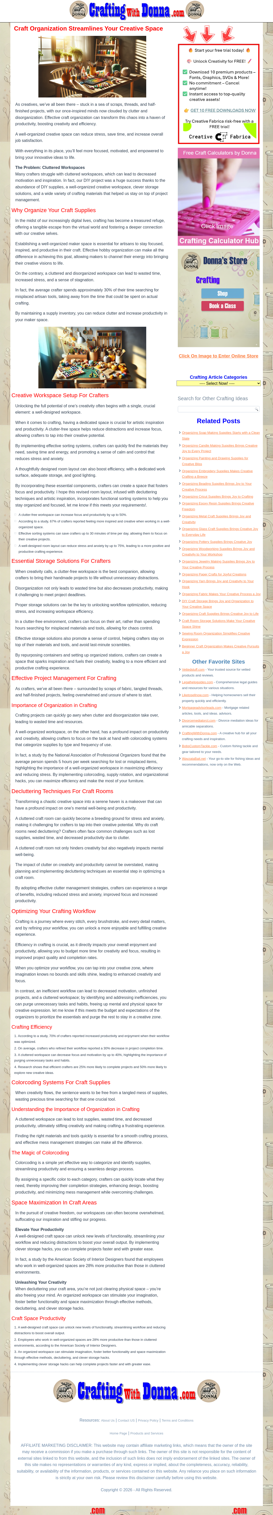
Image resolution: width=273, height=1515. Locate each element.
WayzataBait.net (194, 759)
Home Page (118, 1433)
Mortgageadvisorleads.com (201, 708)
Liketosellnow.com (195, 695)
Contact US (126, 1420)
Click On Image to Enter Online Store (218, 356)
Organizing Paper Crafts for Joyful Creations (214, 574)
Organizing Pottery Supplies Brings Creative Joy (217, 542)
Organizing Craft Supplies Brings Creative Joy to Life (220, 614)
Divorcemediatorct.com (199, 720)
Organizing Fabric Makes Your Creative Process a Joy (221, 594)
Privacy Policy (148, 1420)
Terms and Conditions (177, 1420)
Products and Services (146, 1433)
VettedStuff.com (144, 1510)
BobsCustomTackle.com (199, 746)
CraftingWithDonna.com (199, 733)
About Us (107, 1420)
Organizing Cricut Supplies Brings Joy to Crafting (217, 496)
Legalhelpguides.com (197, 682)
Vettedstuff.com (193, 669)
